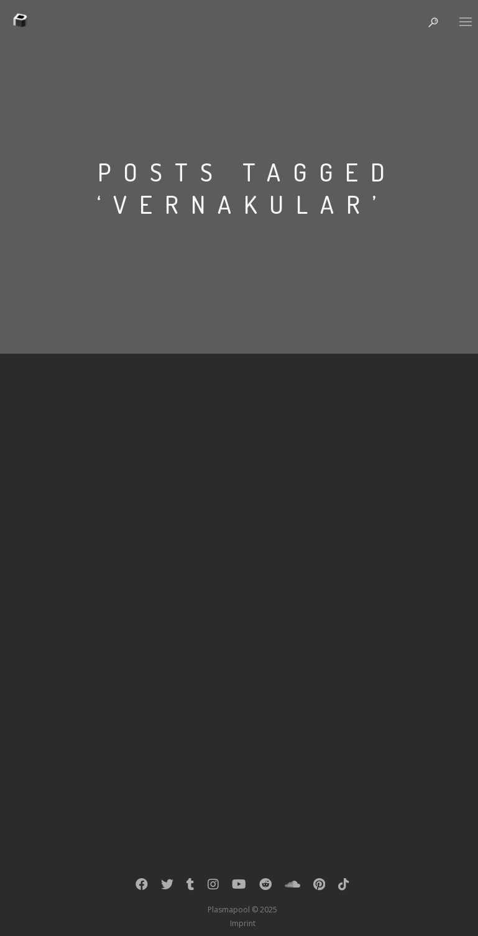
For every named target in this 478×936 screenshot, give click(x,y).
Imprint (242, 923)
